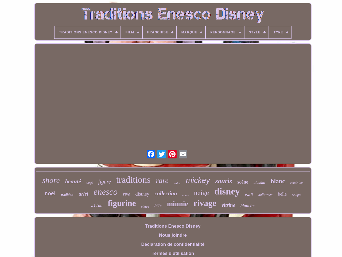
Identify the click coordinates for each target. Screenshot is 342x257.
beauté (73, 181)
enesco (106, 192)
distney (142, 194)
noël (50, 193)
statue (145, 206)
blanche (247, 205)
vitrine (228, 205)
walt (249, 194)
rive (126, 194)
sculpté (296, 195)
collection (166, 193)
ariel (83, 194)
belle (282, 194)
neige (201, 193)
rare (162, 180)
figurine (122, 203)
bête (158, 205)
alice (96, 206)
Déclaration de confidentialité (172, 244)
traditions (133, 180)
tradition (67, 195)
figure (104, 182)
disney (227, 191)
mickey (198, 180)
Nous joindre (173, 235)
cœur (185, 195)
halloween (265, 195)
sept (90, 182)
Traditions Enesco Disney (173, 226)
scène (242, 182)
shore (51, 180)
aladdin (259, 183)
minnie (177, 204)
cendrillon (297, 183)
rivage (204, 203)
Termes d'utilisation (173, 253)
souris (223, 181)
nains (177, 183)
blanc (278, 181)
